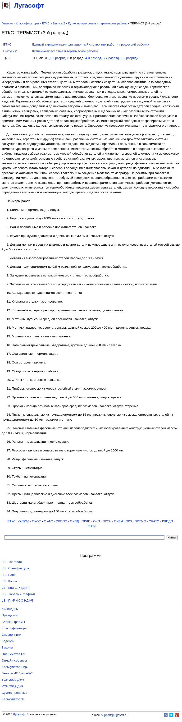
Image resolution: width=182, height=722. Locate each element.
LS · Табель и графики (18, 594)
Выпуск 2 (59, 23)
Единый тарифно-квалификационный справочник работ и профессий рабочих (90, 44)
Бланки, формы (13, 622)
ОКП (96, 521)
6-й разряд (128, 58)
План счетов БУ (13, 654)
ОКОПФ (61, 521)
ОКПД (74, 521)
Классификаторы (27, 23)
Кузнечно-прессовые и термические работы (97, 23)
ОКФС (48, 521)
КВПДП (167, 521)
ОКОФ (36, 521)
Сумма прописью (14, 692)
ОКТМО (140, 521)
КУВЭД (91, 526)
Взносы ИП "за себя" (17, 673)
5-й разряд (111, 58)
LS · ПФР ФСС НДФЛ (17, 600)
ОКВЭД (23, 521)
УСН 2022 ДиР (12, 686)
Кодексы (8, 641)
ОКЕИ (118, 521)
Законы (7, 647)
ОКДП (86, 521)
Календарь (10, 609)
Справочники (11, 634)
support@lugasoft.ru (114, 715)
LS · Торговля (12, 562)
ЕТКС (46, 23)
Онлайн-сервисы (14, 660)
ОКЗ (129, 521)
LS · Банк (8, 575)
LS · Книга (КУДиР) (16, 587)
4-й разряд (93, 58)
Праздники (10, 615)
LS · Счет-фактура (15, 568)
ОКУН (107, 521)
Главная (7, 23)
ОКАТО (154, 521)
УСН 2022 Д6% (13, 679)
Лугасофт (19, 714)
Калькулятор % (13, 699)
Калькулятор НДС (15, 667)
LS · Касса (9, 581)
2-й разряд (57, 58)
